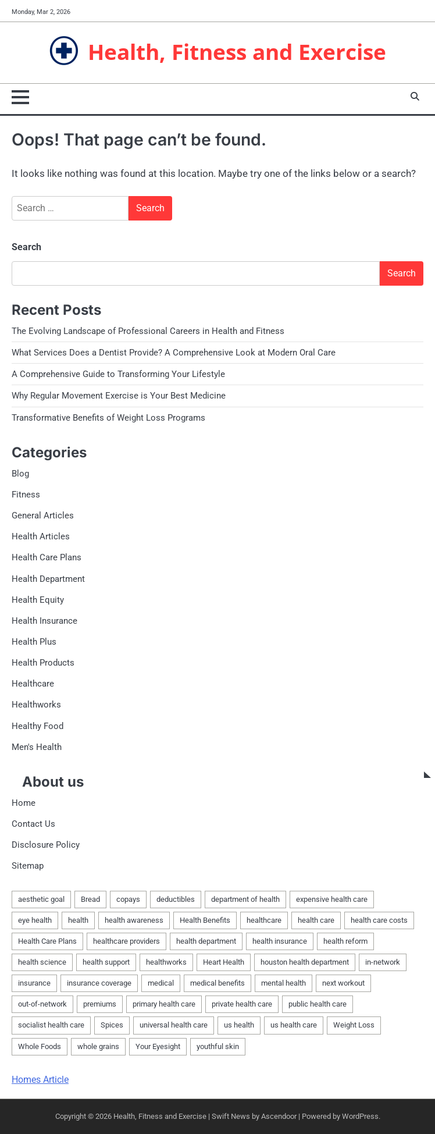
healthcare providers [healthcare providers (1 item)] (126, 941)
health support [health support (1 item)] (106, 962)
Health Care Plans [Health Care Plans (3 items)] (47, 941)
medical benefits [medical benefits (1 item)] (217, 983)
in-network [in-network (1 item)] (382, 962)
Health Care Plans (46, 557)
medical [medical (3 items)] (161, 983)
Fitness (26, 494)
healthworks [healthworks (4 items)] (166, 962)
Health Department (48, 579)
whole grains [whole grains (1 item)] (98, 1046)
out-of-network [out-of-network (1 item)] (42, 1004)
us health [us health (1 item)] (239, 1025)
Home (23, 803)
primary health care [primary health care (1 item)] (164, 1004)
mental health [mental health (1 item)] (283, 983)
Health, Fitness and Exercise (237, 51)
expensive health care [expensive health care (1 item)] (332, 899)
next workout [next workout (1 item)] (343, 983)
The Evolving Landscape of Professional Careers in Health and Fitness (148, 331)
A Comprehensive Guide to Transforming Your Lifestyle (118, 374)
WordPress (360, 1116)
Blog (20, 473)
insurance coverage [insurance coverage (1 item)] (99, 983)
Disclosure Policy (46, 845)
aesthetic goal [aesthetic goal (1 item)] (41, 899)
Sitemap (28, 866)
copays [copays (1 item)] (128, 899)
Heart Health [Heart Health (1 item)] (223, 962)
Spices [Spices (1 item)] (112, 1025)
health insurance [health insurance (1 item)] (279, 941)
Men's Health (37, 747)
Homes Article (40, 1079)
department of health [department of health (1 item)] (245, 899)
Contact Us (33, 824)
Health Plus (34, 642)
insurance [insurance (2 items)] (34, 983)
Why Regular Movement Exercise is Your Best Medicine (119, 395)
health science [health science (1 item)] (42, 962)
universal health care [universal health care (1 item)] (174, 1025)
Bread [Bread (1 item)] (90, 899)
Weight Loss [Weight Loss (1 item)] (354, 1025)
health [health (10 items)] (78, 920)
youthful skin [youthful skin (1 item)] (218, 1046)
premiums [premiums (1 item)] (99, 1004)
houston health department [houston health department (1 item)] (305, 962)
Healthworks (36, 704)
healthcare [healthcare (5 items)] (264, 920)
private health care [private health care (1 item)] (242, 1004)
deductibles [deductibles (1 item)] (175, 899)
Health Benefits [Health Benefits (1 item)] (205, 920)
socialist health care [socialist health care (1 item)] (51, 1025)
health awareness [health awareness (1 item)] (134, 920)
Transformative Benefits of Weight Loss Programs (108, 418)
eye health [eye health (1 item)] (35, 920)
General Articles (43, 515)
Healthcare (33, 683)
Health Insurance (44, 621)
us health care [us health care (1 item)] (293, 1025)
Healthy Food (37, 726)
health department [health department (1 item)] (206, 941)
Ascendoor (279, 1116)
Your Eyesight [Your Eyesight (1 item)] (158, 1046)
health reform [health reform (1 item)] (345, 941)
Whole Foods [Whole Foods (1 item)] (39, 1046)
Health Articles (41, 536)
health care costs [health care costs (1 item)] (379, 920)
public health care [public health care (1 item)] (317, 1004)
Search (26, 247)
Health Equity (38, 600)
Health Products (43, 662)
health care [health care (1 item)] (316, 920)
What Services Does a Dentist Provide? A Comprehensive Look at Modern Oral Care (174, 352)
